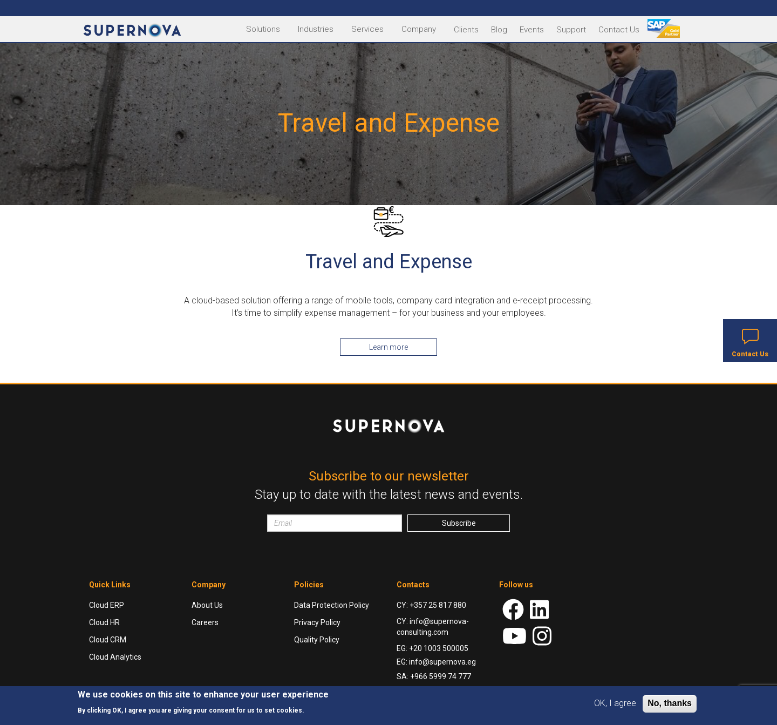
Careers (205, 622)
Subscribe (459, 523)
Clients (466, 30)
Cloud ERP (106, 605)
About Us (207, 605)
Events (532, 30)
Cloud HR (104, 622)
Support (571, 30)
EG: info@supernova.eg (436, 662)
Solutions (263, 29)
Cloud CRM (107, 639)
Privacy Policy (317, 622)
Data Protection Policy (331, 605)
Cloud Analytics (115, 657)
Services (367, 29)
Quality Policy (316, 639)
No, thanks (670, 703)
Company (418, 29)
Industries (315, 29)
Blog (499, 30)
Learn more (388, 347)
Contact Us (618, 30)
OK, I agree (615, 703)
